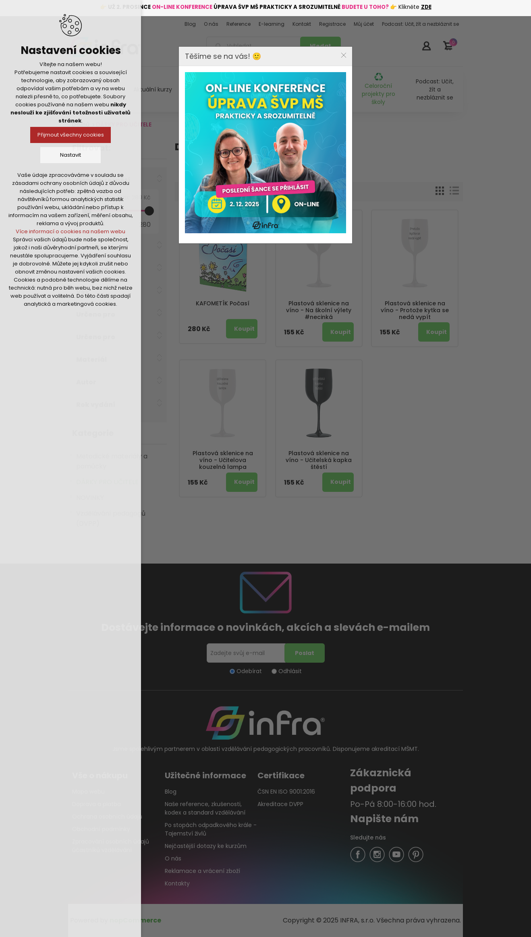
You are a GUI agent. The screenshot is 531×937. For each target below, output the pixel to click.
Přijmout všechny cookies (70, 135)
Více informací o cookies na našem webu (70, 231)
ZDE (426, 7)
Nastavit (70, 155)
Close (343, 55)
